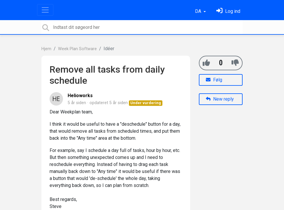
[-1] (235, 63)
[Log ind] (228, 11)
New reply (220, 99)
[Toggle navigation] (45, 10)
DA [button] (198, 11)
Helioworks (80, 95)
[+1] (206, 63)
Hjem (46, 48)
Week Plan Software (77, 48)
